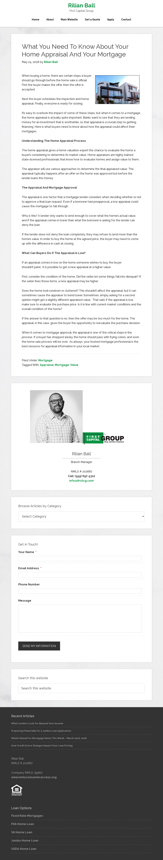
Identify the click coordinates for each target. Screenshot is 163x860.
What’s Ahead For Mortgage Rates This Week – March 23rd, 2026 (49, 738)
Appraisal (47, 365)
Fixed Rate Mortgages (27, 815)
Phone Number (29, 584)
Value (74, 365)
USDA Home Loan (23, 849)
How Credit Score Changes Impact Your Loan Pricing (42, 745)
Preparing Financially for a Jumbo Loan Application (41, 730)
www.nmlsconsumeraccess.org (34, 777)
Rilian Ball (81, 5)
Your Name (27, 552)
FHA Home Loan (22, 824)
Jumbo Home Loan (24, 840)
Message (24, 600)
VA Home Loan (21, 832)
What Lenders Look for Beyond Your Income (37, 723)
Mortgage (45, 360)
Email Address (29, 568)
